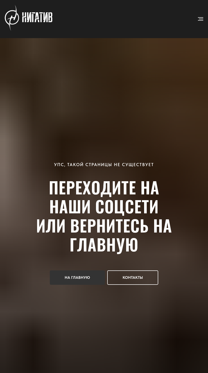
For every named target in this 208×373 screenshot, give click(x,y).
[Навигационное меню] (200, 19)
